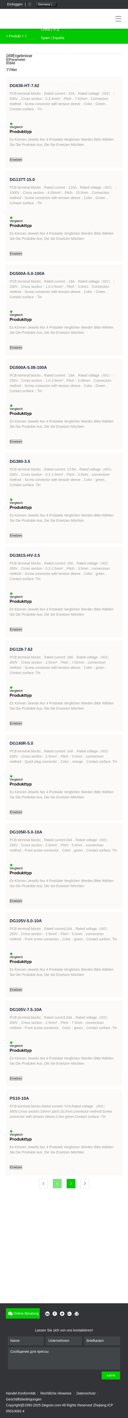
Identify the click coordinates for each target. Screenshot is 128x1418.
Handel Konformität (21, 1393)
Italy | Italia (49, 88)
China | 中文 (50, 29)
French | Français (54, 63)
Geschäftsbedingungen (23, 1399)
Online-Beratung (23, 1313)
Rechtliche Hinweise (56, 1393)
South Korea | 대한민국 (59, 55)
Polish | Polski (51, 71)
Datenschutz (86, 1393)
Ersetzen (16, 159)
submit (111, 1375)
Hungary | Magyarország (60, 80)
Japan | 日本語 (52, 46)
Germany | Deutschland (47, 4)
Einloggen (15, 4)
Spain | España (52, 38)
